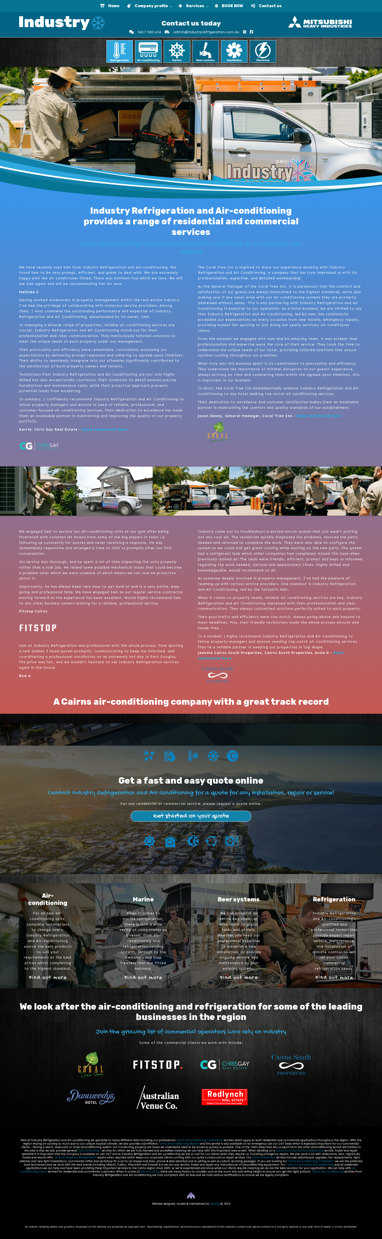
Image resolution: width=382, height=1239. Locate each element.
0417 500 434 (145, 32)
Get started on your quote (191, 816)
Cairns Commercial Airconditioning (300, 1150)
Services (191, 6)
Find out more (48, 978)
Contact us (266, 6)
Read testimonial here (104, 429)
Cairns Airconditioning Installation (199, 1140)
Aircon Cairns (150, 1171)
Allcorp (215, 1204)
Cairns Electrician (89, 1150)
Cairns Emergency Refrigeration (75, 1157)
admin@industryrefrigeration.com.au (202, 32)
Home (109, 6)
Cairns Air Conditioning (328, 1171)
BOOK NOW (229, 6)
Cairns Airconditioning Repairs (179, 1143)
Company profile (147, 6)
